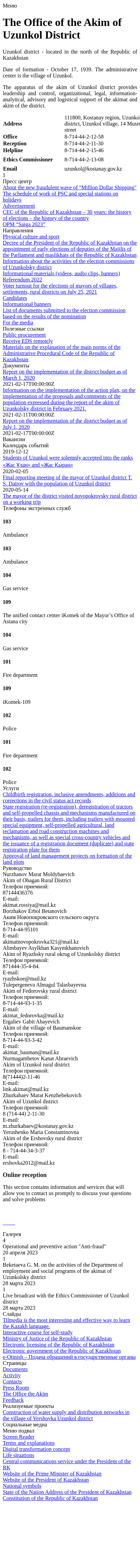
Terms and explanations (29, 1443)
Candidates (15, 298)
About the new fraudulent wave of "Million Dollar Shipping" (70, 187)
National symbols (22, 1486)
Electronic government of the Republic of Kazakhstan (62, 1351)
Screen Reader (19, 1437)
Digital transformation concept (36, 1449)
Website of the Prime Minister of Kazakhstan (52, 1474)
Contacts (12, 1381)
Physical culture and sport (31, 236)
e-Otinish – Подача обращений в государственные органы (69, 1357)
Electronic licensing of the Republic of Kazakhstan (58, 1345)
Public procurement (24, 335)
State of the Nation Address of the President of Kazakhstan (67, 1492)
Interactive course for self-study (38, 1332)
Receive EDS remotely (28, 341)
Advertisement (19, 206)
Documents (15, 1369)
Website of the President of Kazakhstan (46, 1480)
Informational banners (27, 304)
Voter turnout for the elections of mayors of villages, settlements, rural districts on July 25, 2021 (60, 289)
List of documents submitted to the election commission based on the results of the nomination (64, 313)
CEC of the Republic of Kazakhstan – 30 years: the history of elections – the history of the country (67, 215)
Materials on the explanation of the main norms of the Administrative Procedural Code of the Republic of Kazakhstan (61, 353)
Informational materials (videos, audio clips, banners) (61, 273)
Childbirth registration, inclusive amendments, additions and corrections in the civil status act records (69, 797)
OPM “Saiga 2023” (24, 224)
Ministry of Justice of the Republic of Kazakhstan (57, 1338)
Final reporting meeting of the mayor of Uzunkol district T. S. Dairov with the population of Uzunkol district (67, 480)
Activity (12, 1375)
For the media (18, 322)
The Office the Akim (25, 1394)
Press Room (16, 1388)
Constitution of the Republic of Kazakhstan (50, 1498)
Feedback (13, 1400)
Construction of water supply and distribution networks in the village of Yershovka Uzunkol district (66, 1415)
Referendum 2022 (22, 279)
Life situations (18, 1455)
